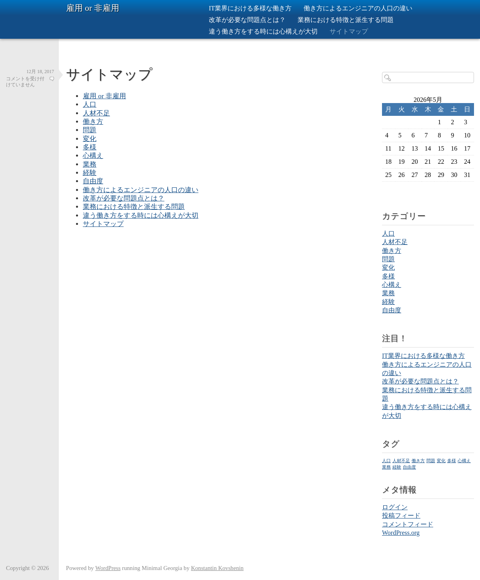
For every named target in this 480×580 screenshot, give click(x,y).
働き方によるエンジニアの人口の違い (358, 8)
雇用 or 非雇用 (92, 8)
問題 (89, 130)
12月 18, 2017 (40, 71)
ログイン (395, 507)
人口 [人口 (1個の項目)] (386, 461)
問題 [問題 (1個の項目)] (430, 461)
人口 (89, 104)
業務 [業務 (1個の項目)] (386, 467)
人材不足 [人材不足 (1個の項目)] (401, 461)
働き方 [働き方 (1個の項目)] (418, 461)
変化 (89, 139)
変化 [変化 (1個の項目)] (441, 461)
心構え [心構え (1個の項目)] (464, 461)
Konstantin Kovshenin (217, 568)
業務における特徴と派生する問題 (346, 19)
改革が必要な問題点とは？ (247, 19)
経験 (89, 173)
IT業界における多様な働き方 (250, 8)
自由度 (93, 181)
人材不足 (96, 113)
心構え (93, 155)
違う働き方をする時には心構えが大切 (263, 31)
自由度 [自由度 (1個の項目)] (409, 467)
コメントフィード (407, 524)
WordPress (107, 568)
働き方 (93, 121)
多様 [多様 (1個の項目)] (451, 461)
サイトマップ (349, 31)
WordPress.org (401, 532)
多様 (89, 147)
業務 (89, 164)
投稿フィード (401, 515)
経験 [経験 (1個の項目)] (396, 467)
